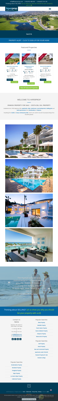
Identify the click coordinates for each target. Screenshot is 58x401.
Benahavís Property (16, 367)
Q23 (48, 391)
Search (29, 34)
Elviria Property (41, 322)
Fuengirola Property (16, 370)
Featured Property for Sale (41, 355)
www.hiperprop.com (17, 336)
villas (29, 108)
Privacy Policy (34, 391)
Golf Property (41, 343)
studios (13, 112)
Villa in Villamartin (45, 66)
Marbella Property (41, 325)
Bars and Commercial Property (41, 349)
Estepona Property (41, 333)
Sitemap (39, 391)
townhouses (34, 108)
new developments (41, 108)
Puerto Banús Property (41, 328)
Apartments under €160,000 (41, 352)
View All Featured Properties (29, 88)
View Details (14, 82)
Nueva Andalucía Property (41, 331)
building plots (49, 108)
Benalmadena (32, 110)
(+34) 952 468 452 (30, 1)
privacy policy (37, 396)
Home (24, 391)
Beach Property (41, 346)
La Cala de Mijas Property (16, 376)
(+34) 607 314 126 (42, 1)
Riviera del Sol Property (41, 336)
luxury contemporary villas (22, 112)
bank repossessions (21, 110)
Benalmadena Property (16, 365)
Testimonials (28, 391)
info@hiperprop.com (16, 1)
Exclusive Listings (41, 357)
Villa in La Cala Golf (12, 66)
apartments (24, 108)
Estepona (39, 110)
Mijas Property (16, 373)
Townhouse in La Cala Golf (29, 67)
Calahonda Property (16, 379)
